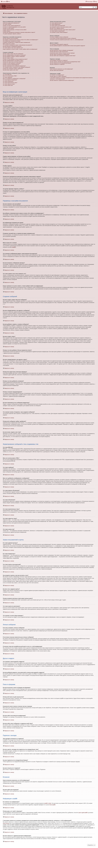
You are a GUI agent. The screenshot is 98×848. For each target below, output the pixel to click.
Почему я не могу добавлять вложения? (12, 63)
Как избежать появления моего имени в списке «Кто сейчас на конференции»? (20, 39)
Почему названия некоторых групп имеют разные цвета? (62, 29)
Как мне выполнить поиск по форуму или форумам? (61, 50)
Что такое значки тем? (8, 85)
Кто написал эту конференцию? (57, 74)
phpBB (13, 247)
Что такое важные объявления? (10, 79)
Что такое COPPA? (7, 24)
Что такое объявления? (8, 81)
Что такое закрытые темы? (9, 84)
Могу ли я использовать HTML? (10, 75)
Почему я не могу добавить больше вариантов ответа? (15, 59)
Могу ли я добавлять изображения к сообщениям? (14, 78)
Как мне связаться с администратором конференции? (62, 80)
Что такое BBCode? (7, 74)
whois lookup (6, 823)
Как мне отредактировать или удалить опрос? (13, 60)
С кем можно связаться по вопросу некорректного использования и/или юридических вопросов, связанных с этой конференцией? (71, 78)
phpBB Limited (47, 803)
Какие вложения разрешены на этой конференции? (61, 68)
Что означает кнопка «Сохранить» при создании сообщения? (16, 67)
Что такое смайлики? (7, 77)
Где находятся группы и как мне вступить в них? (60, 27)
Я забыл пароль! (6, 31)
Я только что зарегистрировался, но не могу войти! (14, 27)
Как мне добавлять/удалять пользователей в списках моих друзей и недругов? (67, 45)
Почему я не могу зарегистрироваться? (11, 25)
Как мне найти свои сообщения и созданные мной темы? (62, 55)
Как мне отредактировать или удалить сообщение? (14, 55)
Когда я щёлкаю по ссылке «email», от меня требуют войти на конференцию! (20, 49)
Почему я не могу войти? (8, 28)
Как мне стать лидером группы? (57, 28)
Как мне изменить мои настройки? (10, 38)
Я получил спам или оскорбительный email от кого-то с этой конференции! (66, 39)
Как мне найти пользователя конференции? (60, 54)
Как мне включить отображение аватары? (12, 46)
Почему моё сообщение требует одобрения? (13, 68)
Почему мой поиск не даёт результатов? (59, 51)
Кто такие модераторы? (55, 24)
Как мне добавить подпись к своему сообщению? (14, 56)
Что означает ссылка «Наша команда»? (59, 32)
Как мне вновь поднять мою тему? (10, 69)
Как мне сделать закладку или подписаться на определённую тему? (65, 61)
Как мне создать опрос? (8, 57)
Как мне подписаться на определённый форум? (60, 63)
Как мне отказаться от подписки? (57, 64)
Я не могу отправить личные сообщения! (59, 37)
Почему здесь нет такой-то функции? (58, 76)
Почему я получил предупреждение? (11, 64)
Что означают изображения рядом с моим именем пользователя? (17, 45)
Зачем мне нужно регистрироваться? (11, 22)
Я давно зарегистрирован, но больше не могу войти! (14, 29)
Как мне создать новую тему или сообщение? (13, 53)
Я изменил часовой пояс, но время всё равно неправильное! (16, 42)
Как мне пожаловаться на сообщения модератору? (14, 65)
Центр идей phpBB (83, 812)
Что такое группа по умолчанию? (57, 31)
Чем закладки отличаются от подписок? (59, 60)
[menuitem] (8, 2)
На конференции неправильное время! (11, 41)
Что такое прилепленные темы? (10, 82)
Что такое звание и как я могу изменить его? (13, 47)
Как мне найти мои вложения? (56, 70)
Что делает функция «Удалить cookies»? (12, 33)
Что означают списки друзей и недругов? (59, 44)
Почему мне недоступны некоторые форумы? (13, 61)
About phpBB (52, 804)
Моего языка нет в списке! (9, 43)
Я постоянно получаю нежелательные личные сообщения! (63, 38)
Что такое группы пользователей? (57, 25)
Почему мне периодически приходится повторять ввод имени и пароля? (19, 32)
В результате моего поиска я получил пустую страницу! (62, 53)
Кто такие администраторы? (56, 22)
